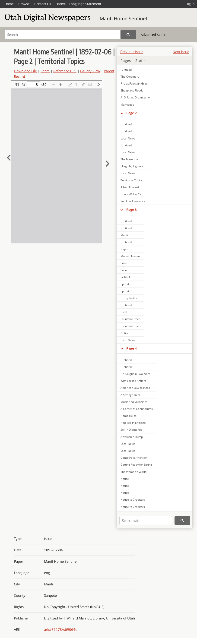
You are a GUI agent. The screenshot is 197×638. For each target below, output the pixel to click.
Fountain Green (130, 319)
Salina (124, 270)
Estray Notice (129, 298)
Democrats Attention (134, 458)
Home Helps (129, 416)
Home (9, 4)
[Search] (63, 34)
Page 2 (131, 113)
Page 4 (131, 348)
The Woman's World (133, 472)
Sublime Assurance (133, 201)
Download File (25, 71)
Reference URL (64, 71)
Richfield (126, 277)
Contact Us (42, 4)
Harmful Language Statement (78, 4)
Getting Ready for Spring (136, 465)
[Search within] (145, 520)
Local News (128, 138)
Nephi (124, 249)
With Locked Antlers (133, 381)
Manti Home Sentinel (123, 18)
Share (45, 71)
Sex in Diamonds (131, 430)
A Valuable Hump (132, 437)
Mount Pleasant (131, 256)
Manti (124, 235)
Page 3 (131, 209)
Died (124, 312)
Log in (190, 4)
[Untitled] (127, 124)
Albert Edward (130, 187)
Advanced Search (154, 34)
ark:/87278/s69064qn (61, 629)
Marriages (127, 105)
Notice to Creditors (133, 500)
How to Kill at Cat (131, 194)
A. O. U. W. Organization (136, 97)
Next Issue (181, 51)
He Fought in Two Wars (135, 374)
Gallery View (90, 71)
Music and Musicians (134, 402)
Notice (125, 333)
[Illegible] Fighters (132, 166)
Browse (24, 4)
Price (124, 263)
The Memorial (130, 159)
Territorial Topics (132, 180)
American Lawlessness (135, 388)
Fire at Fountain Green (135, 83)
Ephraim (126, 284)
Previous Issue (131, 51)
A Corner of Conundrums (137, 409)
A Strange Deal (130, 395)
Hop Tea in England (133, 423)
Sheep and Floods (132, 90)
